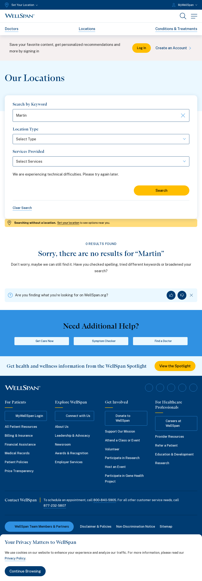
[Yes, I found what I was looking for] (171, 295)
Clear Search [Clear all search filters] (22, 208)
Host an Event (115, 467)
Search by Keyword (30, 104)
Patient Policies (16, 462)
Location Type (25, 129)
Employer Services (69, 462)
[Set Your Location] (20, 5)
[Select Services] (101, 161)
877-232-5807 (54, 505)
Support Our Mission (120, 431)
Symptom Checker (101, 341)
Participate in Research (122, 458)
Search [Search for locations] (161, 190)
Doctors (11, 29)
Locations (87, 29)
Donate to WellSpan (119, 418)
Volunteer (112, 449)
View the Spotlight (175, 366)
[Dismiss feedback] (191, 295)
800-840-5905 (104, 500)
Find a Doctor (160, 341)
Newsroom (63, 444)
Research (162, 463)
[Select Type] (101, 139)
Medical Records (17, 453)
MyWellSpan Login (25, 416)
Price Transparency (19, 471)
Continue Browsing (25, 571)
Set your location (68, 222)
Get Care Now (42, 341)
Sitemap (166, 526)
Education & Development (174, 454)
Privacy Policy (15, 558)
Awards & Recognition (71, 453)
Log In (141, 48)
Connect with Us (74, 416)
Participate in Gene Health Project (124, 478)
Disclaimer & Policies (95, 526)
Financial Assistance (20, 444)
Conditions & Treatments (176, 29)
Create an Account (174, 48)
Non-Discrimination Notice (135, 526)
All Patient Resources (21, 427)
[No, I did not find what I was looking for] (181, 295)
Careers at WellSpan (170, 423)
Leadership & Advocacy (72, 435)
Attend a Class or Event (122, 440)
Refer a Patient (166, 445)
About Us (62, 427)
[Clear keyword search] (182, 115)
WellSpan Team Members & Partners (39, 526)
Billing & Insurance (19, 435)
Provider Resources (169, 436)
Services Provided (28, 151)
